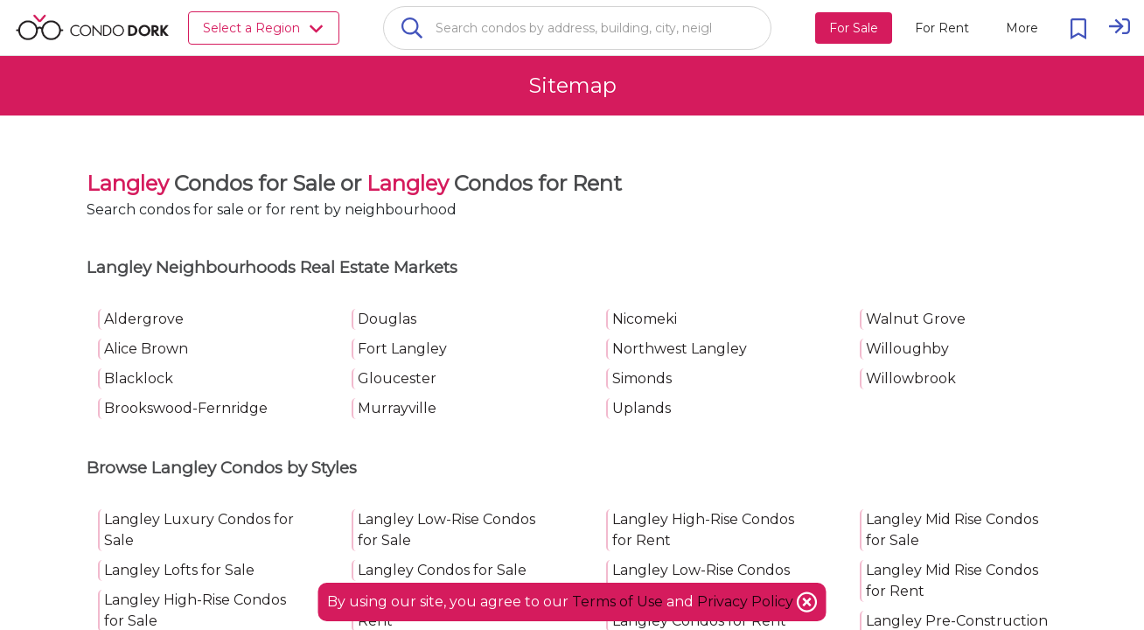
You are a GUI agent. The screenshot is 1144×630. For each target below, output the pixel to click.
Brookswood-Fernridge (186, 408)
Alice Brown (146, 348)
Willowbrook (911, 378)
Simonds (642, 378)
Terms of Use (617, 601)
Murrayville (397, 408)
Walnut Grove (916, 319)
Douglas (387, 319)
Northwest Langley (679, 348)
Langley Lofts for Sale (179, 570)
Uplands (641, 408)
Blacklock (138, 378)
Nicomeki (644, 319)
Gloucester (397, 378)
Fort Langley (402, 348)
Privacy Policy (747, 601)
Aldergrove (144, 319)
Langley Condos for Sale (442, 570)
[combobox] (577, 28)
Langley (128, 183)
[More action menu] (1022, 28)
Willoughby (907, 348)
